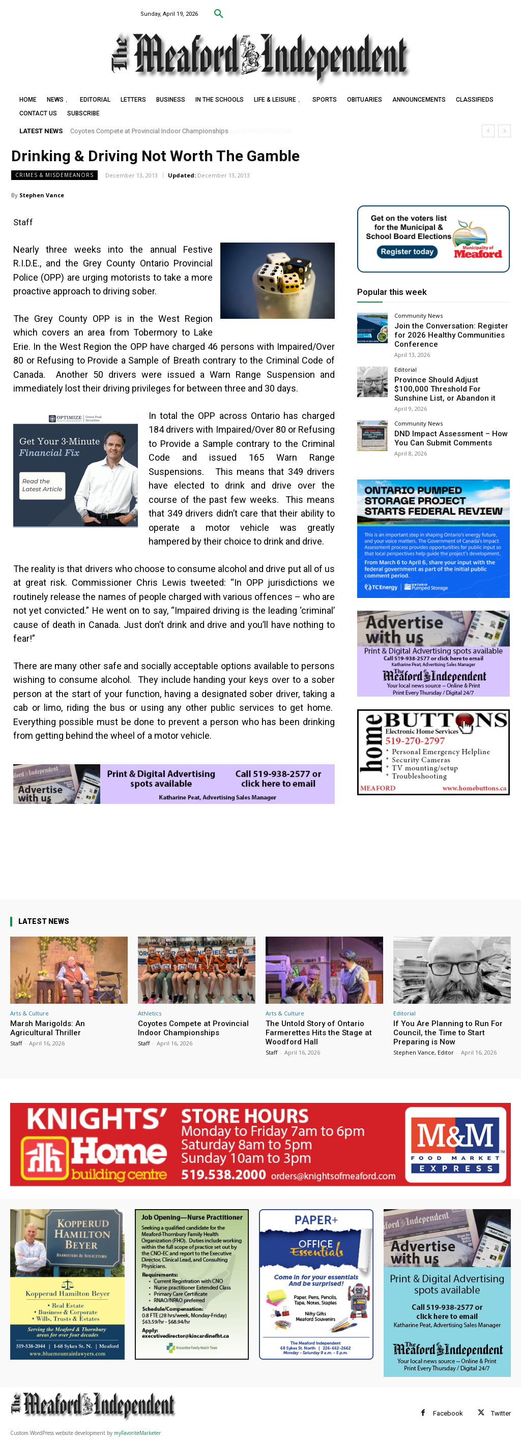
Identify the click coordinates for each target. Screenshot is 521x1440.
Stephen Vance (41, 195)
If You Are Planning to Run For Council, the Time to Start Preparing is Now (448, 1032)
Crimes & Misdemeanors (54, 175)
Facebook (448, 1413)
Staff (16, 1043)
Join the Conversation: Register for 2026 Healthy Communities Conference (447, 333)
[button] (219, 14)
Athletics (149, 1013)
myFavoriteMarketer (137, 1432)
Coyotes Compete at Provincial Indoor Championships (149, 131)
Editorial (405, 365)
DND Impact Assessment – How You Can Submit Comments (449, 429)
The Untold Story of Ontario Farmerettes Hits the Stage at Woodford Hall (319, 1032)
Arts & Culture (29, 1013)
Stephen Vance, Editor (423, 1052)
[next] (504, 131)
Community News (418, 315)
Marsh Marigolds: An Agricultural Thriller (47, 1028)
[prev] (488, 131)
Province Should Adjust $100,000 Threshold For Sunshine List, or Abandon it (443, 383)
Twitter (501, 1413)
